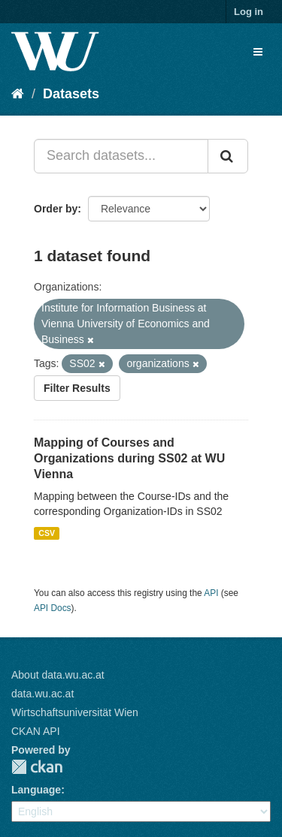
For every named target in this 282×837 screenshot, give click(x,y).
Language (36, 790)
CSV (46, 532)
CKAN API (35, 731)
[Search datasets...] (121, 156)
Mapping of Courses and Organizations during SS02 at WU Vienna (129, 458)
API (211, 593)
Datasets (71, 93)
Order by (55, 209)
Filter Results (77, 388)
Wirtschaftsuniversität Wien (74, 712)
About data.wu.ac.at (58, 675)
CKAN (36, 767)
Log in (248, 11)
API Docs (52, 608)
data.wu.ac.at (42, 694)
